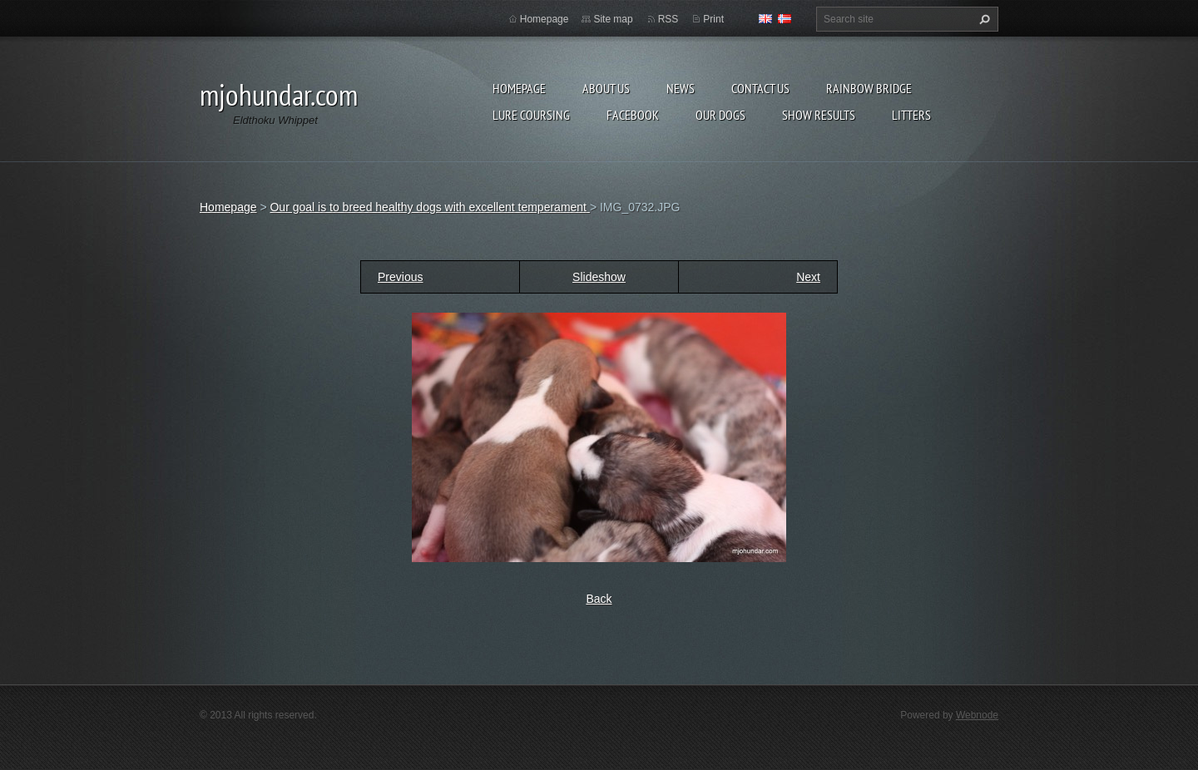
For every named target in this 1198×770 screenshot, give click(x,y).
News (680, 88)
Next (808, 277)
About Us (606, 88)
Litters (911, 114)
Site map (612, 19)
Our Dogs (720, 114)
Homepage (519, 88)
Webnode (977, 715)
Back (598, 598)
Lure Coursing (531, 114)
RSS (668, 19)
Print (713, 19)
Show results (818, 114)
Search (982, 19)
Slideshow (599, 277)
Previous (400, 277)
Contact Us (760, 88)
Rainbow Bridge (869, 88)
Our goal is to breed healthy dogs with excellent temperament (429, 207)
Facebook (632, 114)
